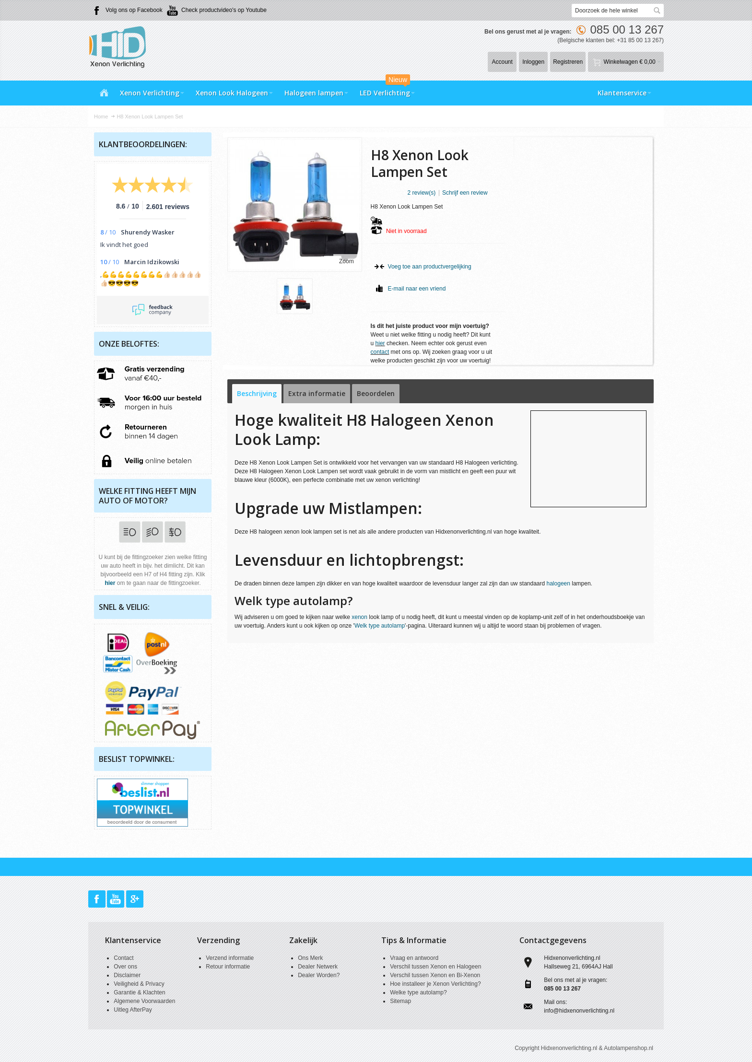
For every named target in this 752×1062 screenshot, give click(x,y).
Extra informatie (316, 393)
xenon (359, 617)
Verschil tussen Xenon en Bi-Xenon (435, 975)
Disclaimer (127, 975)
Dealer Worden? (319, 975)
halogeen (558, 583)
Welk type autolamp (379, 625)
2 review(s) (422, 192)
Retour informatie (228, 966)
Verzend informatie (230, 958)
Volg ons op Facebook (134, 10)
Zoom (346, 261)
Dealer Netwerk (318, 966)
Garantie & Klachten (139, 992)
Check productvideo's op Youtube (224, 10)
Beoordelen (376, 393)
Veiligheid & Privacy (139, 983)
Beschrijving (257, 393)
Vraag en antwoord (414, 958)
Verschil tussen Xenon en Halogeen (435, 966)
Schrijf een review (465, 192)
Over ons (125, 966)
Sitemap (400, 1001)
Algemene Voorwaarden (144, 1001)
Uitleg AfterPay (133, 1009)
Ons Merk (310, 958)
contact (380, 352)
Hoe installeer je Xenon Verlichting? (435, 983)
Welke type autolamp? (418, 992)
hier (380, 343)
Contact (123, 958)
